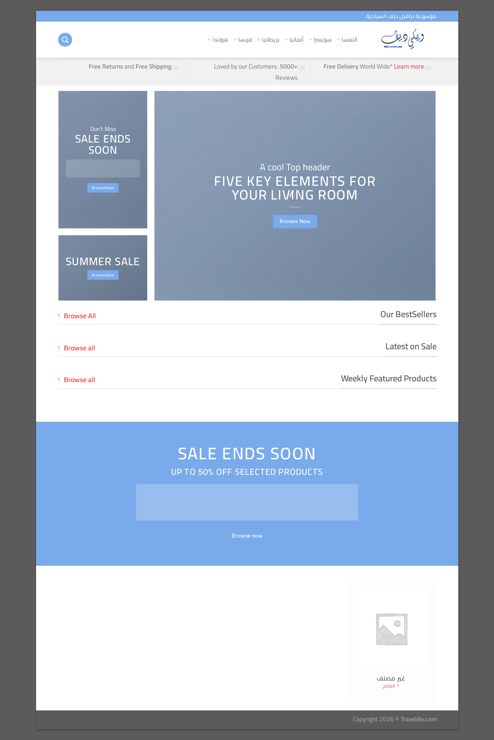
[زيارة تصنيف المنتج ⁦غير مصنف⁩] (391, 643)
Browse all (76, 348)
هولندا (217, 39)
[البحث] (65, 40)
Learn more (409, 66)
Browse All (77, 315)
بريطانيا (268, 39)
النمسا (347, 39)
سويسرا (320, 39)
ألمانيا (293, 39)
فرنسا (242, 39)
